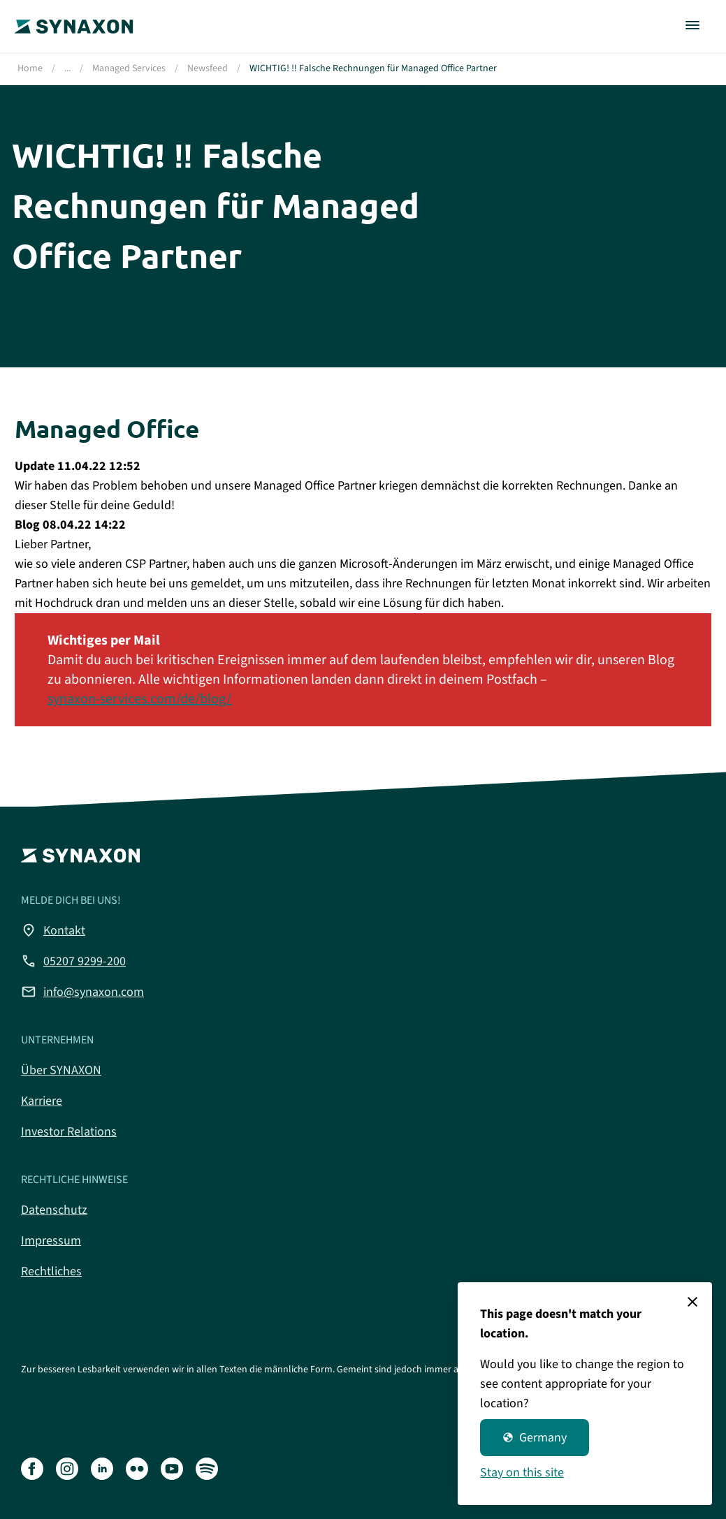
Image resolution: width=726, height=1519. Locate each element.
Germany (534, 1437)
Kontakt (53, 930)
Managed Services (129, 68)
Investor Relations (69, 1131)
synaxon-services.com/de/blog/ (139, 699)
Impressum (51, 1240)
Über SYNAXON (61, 1070)
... (67, 68)
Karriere (41, 1101)
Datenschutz (54, 1210)
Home (30, 68)
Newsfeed (207, 68)
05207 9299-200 (73, 961)
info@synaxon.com (82, 992)
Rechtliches (51, 1271)
